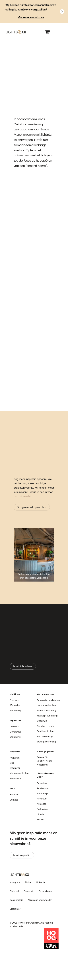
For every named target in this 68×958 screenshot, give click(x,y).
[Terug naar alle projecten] (32, 507)
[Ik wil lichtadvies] (23, 666)
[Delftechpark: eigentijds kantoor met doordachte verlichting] (34, 557)
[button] (60, 32)
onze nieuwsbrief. (24, 496)
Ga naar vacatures (31, 17)
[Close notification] (62, 11)
